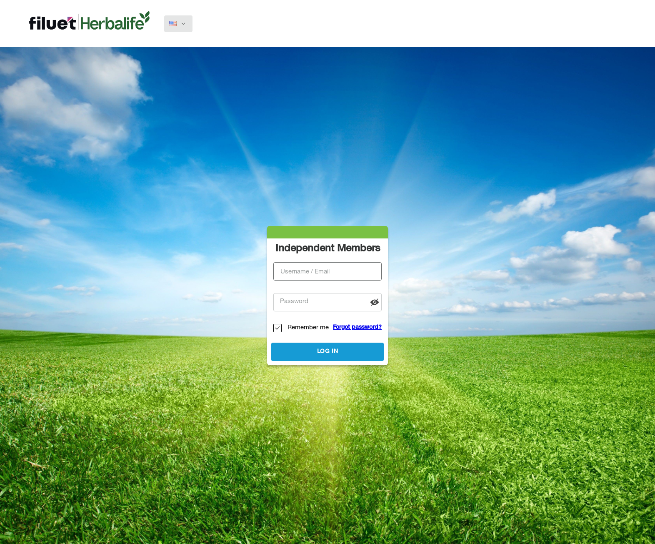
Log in (327, 352)
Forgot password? (357, 328)
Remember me (308, 328)
